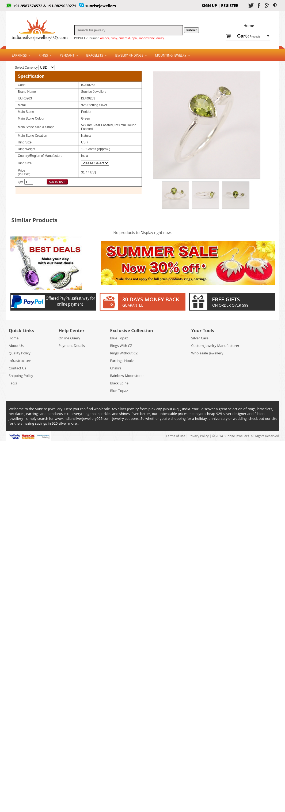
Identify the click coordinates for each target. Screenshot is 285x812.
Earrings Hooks (122, 360)
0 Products (248, 36)
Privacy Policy (199, 436)
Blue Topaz (119, 338)
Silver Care (199, 338)
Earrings (19, 55)
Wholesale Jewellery (207, 353)
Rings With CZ (121, 345)
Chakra (115, 368)
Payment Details (72, 345)
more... (73, 423)
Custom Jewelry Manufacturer (215, 345)
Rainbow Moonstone (126, 375)
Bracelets (94, 55)
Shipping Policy (21, 375)
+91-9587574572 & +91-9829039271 (44, 5)
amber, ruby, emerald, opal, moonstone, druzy (132, 38)
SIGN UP (209, 5)
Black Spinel (119, 383)
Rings (43, 55)
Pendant (67, 55)
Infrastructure (20, 360)
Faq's (13, 383)
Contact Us (17, 368)
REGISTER (229, 5)
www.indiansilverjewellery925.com (83, 418)
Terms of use (176, 436)
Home (14, 338)
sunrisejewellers (100, 5)
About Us (16, 345)
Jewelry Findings (129, 55)
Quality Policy (20, 353)
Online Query (69, 338)
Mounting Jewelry (171, 55)
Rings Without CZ (124, 353)
